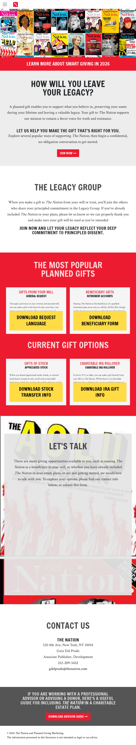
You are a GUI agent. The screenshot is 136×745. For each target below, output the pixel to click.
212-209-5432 (68, 662)
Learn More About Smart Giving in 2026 (68, 64)
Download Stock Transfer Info (36, 392)
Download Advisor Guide (68, 716)
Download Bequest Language (36, 320)
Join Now (68, 153)
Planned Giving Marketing (48, 733)
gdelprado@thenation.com (68, 668)
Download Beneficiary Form (99, 320)
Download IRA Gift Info (100, 392)
